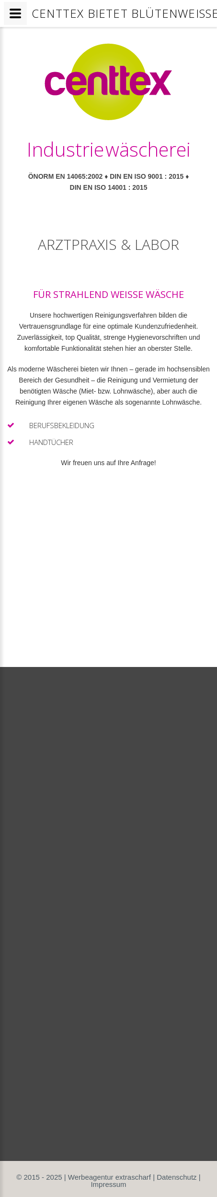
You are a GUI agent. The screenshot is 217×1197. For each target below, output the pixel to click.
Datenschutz (176, 1177)
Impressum (108, 1184)
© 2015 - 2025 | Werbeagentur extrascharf (83, 1177)
